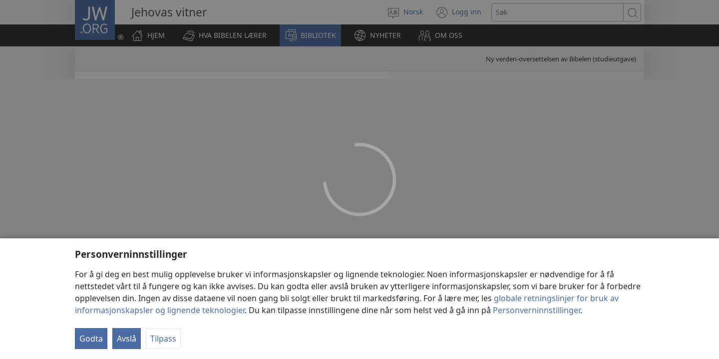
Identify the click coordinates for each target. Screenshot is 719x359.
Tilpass (163, 338)
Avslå (126, 338)
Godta (91, 338)
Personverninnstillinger (536, 310)
